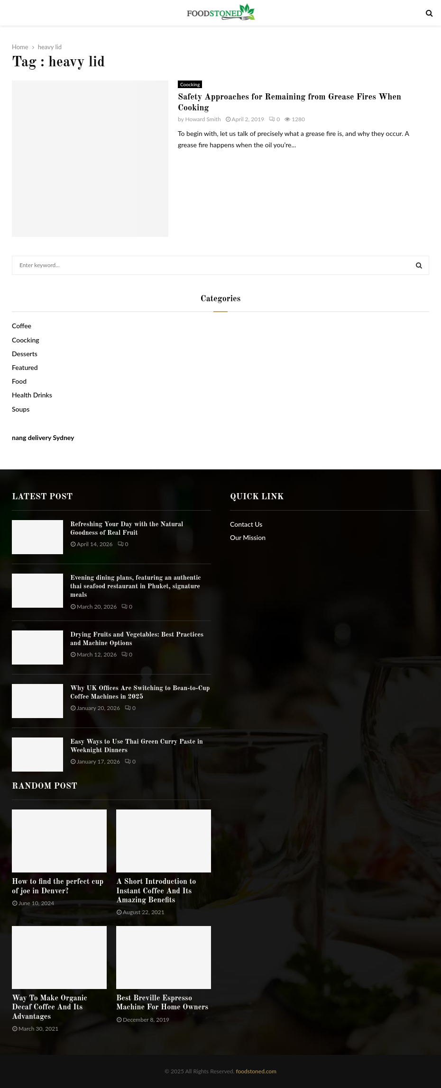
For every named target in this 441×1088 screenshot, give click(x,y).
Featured (25, 367)
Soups (20, 409)
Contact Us (246, 524)
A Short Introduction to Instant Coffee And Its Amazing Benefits (156, 891)
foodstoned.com (255, 1071)
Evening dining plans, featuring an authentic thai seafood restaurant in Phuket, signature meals (135, 586)
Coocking (190, 84)
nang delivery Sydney (43, 437)
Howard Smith (203, 119)
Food (19, 381)
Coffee (21, 326)
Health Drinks (32, 395)
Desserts (24, 354)
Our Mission (248, 537)
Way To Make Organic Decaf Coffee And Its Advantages (49, 1007)
